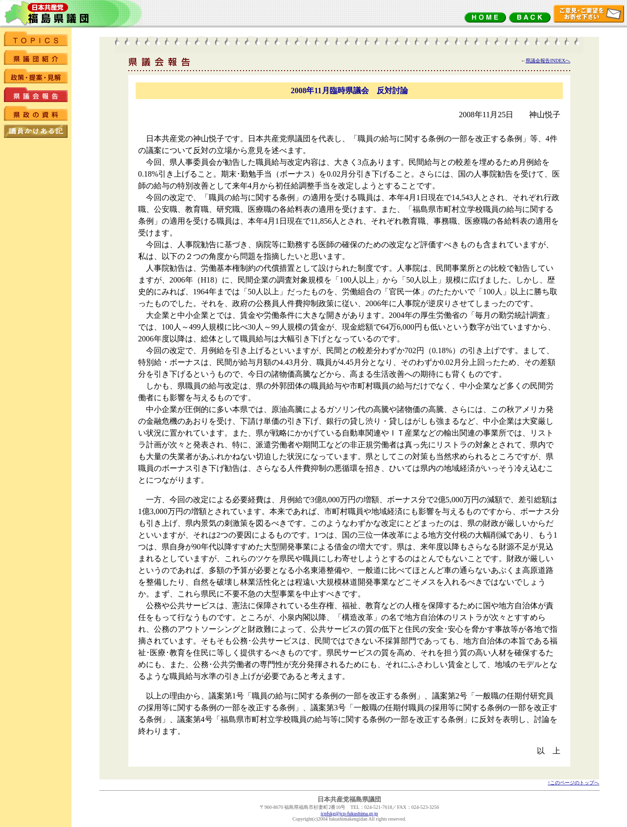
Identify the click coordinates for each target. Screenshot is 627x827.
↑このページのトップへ (573, 782)
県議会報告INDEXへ (548, 60)
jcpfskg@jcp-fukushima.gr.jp (349, 813)
